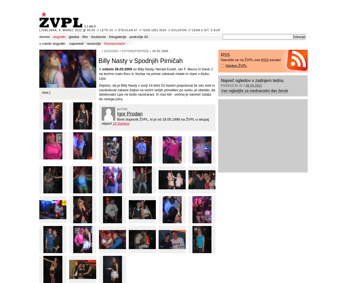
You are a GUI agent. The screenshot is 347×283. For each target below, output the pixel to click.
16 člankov (121, 123)
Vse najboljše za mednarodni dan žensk (254, 91)
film (85, 37)
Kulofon (179, 30)
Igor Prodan (130, 114)
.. (100, 51)
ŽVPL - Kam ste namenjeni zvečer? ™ (61, 20)
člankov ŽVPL (236, 66)
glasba (74, 37)
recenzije (94, 44)
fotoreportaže (114, 44)
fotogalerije (117, 37)
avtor (122, 109)
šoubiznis (98, 37)
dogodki (59, 37)
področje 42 (139, 37)
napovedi (76, 44)
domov (44, 37)
